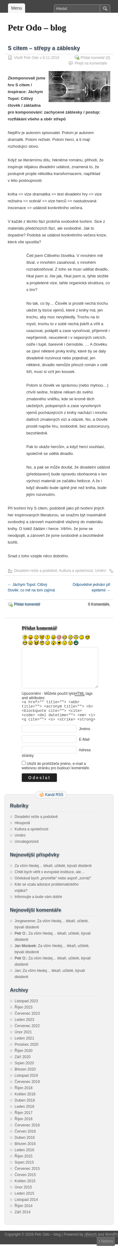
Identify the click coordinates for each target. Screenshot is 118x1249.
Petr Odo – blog (37, 27)
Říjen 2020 (24, 1055)
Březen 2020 (25, 1074)
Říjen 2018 (24, 1092)
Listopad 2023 (26, 1006)
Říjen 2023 (24, 1012)
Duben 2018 (25, 1105)
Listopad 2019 (26, 1080)
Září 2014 (22, 1217)
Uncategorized (26, 846)
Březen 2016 (25, 1148)
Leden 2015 (24, 1198)
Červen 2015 (25, 1179)
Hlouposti (22, 827)
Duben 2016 (25, 1142)
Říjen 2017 (24, 1117)
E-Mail (84, 744)
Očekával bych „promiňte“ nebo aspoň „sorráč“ (53, 883)
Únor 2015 (23, 1192)
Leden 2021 (24, 1043)
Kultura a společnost (76, 570)
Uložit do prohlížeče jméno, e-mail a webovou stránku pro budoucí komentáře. (56, 770)
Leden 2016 (24, 1154)
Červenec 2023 (27, 1018)
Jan (17, 975)
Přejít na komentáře (91, 63)
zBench (90, 1239)
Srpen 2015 (24, 1167)
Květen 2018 (25, 1099)
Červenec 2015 (27, 1173)
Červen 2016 (25, 1136)
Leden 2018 (24, 1111)
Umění (100, 570)
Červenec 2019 (27, 1086)
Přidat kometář (93, 58)
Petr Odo (31, 58)
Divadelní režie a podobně (35, 570)
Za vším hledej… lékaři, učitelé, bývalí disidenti (53, 870)
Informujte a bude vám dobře (38, 901)
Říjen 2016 (24, 1123)
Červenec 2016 (27, 1130)
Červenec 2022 (27, 1030)
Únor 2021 (23, 1037)
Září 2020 (22, 1061)
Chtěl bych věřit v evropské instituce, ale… (50, 876)
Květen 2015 (25, 1186)
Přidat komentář (27, 604)
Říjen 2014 (24, 1210)
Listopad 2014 (26, 1204)
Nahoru (107, 1241)
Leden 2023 (24, 1024)
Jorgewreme (25, 925)
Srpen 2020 (24, 1068)
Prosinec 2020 (26, 1049)
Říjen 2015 (24, 1161)
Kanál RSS (54, 799)
